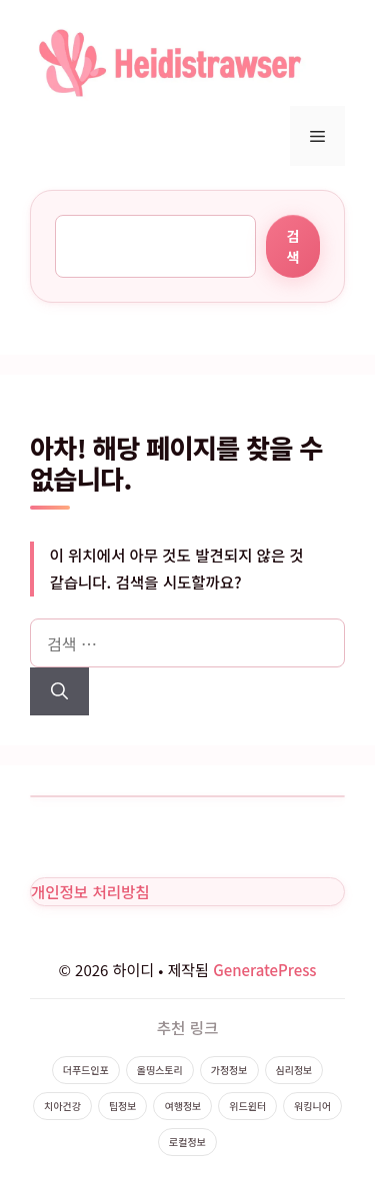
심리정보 (294, 1069)
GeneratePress (264, 969)
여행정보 (182, 1105)
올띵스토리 (160, 1069)
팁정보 (123, 1105)
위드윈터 (247, 1105)
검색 (293, 246)
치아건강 (62, 1105)
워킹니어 (312, 1105)
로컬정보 (187, 1141)
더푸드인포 (86, 1069)
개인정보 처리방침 (90, 891)
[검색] (59, 691)
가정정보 (229, 1069)
